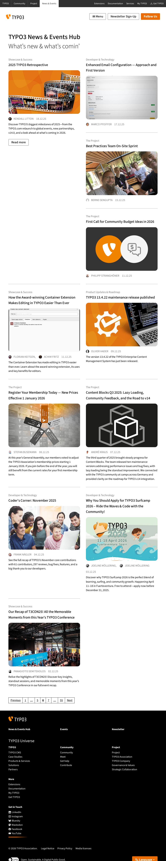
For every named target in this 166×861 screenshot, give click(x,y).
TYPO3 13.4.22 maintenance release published (120, 292)
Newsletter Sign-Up (123, 16)
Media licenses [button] (83, 840)
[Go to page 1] (25, 692)
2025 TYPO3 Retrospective (33, 64)
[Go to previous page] (15, 692)
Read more (18, 145)
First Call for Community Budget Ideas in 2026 (117, 215)
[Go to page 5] (37, 692)
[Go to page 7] (48, 692)
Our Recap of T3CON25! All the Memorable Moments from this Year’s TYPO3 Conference (38, 607)
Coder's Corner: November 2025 (39, 495)
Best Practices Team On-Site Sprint (119, 141)
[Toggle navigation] (97, 16)
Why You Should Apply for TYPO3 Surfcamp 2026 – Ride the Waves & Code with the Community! (119, 501)
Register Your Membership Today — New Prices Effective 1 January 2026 (43, 389)
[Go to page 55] (61, 692)
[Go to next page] (70, 692)
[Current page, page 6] (43, 692)
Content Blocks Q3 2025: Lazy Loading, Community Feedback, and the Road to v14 (121, 391)
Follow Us (150, 16)
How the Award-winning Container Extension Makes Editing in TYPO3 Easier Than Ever (42, 295)
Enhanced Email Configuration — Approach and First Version (118, 67)
